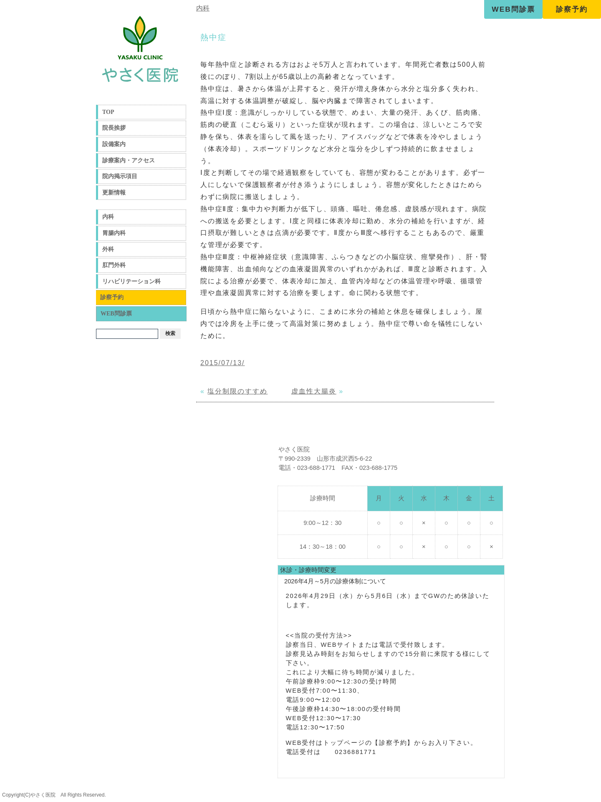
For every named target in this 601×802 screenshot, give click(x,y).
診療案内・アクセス (128, 160)
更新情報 (114, 192)
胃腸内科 (114, 233)
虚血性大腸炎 (313, 391)
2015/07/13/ (222, 362)
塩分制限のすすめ (237, 391)
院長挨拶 (114, 128)
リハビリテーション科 (131, 281)
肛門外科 (114, 265)
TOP (108, 112)
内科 (108, 217)
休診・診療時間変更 (308, 570)
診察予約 (572, 9)
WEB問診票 (513, 9)
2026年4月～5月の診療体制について (335, 581)
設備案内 (114, 144)
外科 (108, 249)
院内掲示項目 (119, 176)
